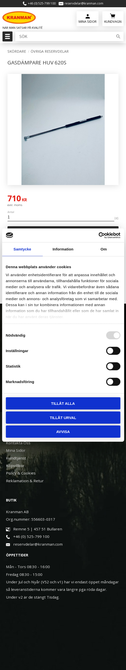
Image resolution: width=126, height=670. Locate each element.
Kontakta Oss (18, 442)
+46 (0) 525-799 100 (42, 3)
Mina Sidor (15, 450)
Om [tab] (104, 249)
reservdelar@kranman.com (84, 3)
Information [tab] (63, 249)
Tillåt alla (63, 403)
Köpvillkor (15, 465)
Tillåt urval (63, 417)
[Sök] (118, 36)
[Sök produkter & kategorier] (63, 36)
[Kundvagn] (113, 18)
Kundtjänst (16, 457)
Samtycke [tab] (22, 249)
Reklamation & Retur (25, 480)
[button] (6, 37)
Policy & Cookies (21, 472)
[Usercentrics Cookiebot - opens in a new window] (98, 235)
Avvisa (63, 432)
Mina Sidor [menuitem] (87, 21)
